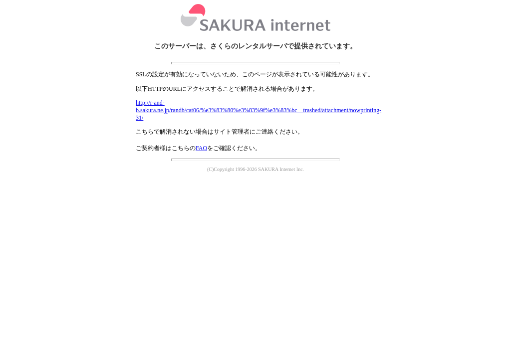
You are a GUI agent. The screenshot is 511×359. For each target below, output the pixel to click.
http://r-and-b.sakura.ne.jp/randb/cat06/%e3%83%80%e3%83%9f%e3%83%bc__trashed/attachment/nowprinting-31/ (258, 110)
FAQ (201, 148)
